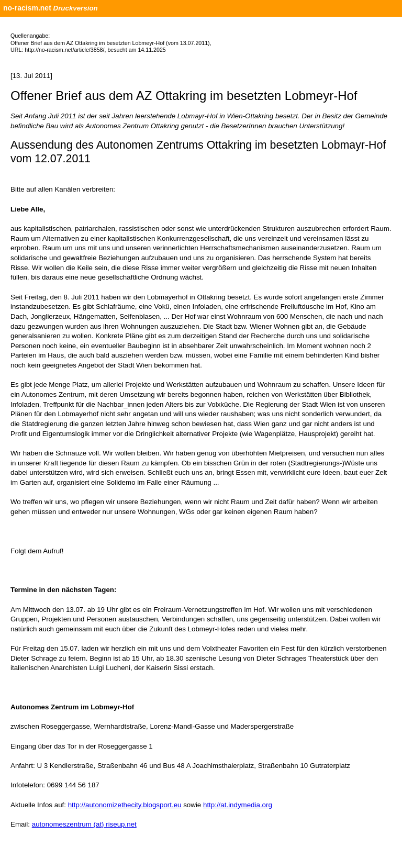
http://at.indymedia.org (237, 805)
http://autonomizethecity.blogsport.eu (125, 805)
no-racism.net (27, 8)
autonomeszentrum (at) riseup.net (84, 824)
